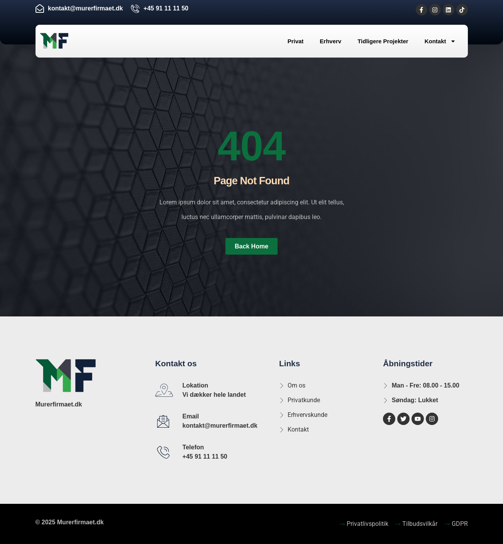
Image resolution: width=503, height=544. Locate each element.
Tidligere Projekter (382, 41)
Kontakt (440, 41)
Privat (296, 41)
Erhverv (330, 41)
